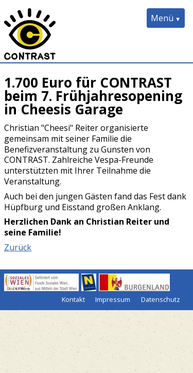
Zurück (17, 247)
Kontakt (73, 299)
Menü (162, 18)
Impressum (112, 299)
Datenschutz (160, 299)
